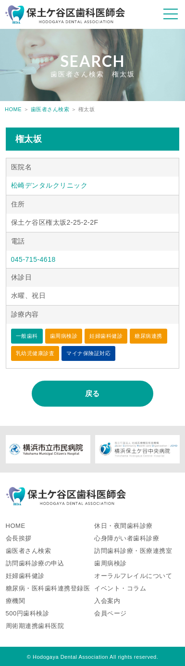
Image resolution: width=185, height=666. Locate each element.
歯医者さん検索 (50, 109)
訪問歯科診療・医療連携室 (133, 550)
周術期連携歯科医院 (35, 625)
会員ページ (110, 613)
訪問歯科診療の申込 (35, 563)
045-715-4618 (33, 259)
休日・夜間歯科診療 (123, 525)
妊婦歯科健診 (25, 575)
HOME (13, 109)
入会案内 (107, 600)
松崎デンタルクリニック (49, 185)
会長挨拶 (19, 538)
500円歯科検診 (27, 613)
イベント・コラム (120, 588)
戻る (92, 393)
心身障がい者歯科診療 (126, 538)
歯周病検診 (110, 563)
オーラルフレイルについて (133, 575)
